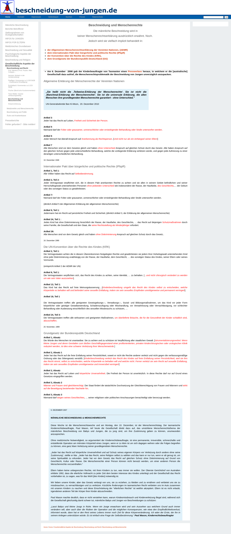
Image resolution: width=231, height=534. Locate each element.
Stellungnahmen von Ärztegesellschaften (14, 34)
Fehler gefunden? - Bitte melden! (20, 124)
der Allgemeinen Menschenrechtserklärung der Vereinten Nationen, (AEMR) (87, 50)
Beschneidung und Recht (17, 68)
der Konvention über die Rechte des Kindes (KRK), (74, 56)
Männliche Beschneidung (16, 25)
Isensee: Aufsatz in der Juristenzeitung (16, 76)
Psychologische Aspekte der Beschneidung (18, 55)
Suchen (69, 17)
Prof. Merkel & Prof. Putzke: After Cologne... (20, 71)
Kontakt (21, 17)
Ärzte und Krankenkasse (16, 116)
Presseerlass (135, 71)
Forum (82, 17)
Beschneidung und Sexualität (18, 50)
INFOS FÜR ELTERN (15, 42)
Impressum (36, 17)
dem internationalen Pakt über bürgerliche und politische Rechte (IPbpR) (86, 53)
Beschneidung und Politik (17, 112)
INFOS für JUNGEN (14, 39)
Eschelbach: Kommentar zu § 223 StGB (20, 86)
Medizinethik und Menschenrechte (20, 108)
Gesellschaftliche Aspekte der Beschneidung (20, 65)
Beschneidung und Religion (17, 60)
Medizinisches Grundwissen (18, 46)
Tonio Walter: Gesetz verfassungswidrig (15, 94)
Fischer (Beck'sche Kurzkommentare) (21, 90)
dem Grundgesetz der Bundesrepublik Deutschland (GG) (77, 58)
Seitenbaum (53, 17)
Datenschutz (97, 17)
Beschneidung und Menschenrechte (15, 99)
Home (7, 17)
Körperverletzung (14, 104)
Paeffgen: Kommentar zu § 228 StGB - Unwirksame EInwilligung (21, 81)
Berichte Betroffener (14, 29)
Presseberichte (12, 120)
